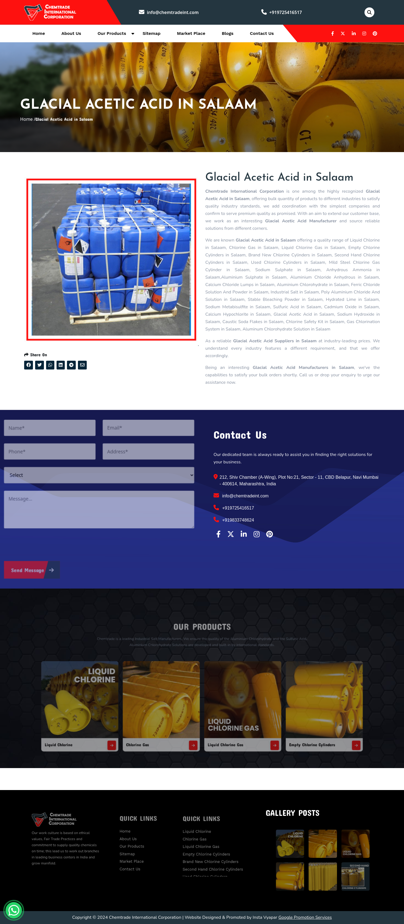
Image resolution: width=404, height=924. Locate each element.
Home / (28, 119)
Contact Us (262, 33)
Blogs (228, 33)
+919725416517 (281, 12)
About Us (71, 33)
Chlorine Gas (153, 730)
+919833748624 (234, 519)
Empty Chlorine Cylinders (284, 730)
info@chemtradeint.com (169, 12)
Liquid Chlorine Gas (219, 730)
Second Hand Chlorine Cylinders (214, 863)
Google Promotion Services (305, 917)
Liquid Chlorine (94, 730)
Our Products (112, 33)
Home (38, 33)
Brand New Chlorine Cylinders (212, 857)
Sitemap (151, 33)
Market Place (191, 33)
